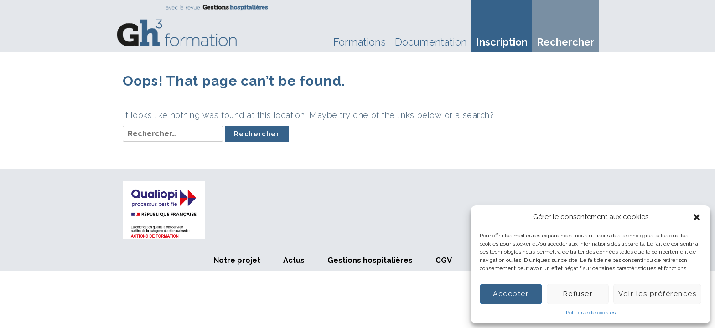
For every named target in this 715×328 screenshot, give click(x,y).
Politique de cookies (591, 312)
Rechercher (566, 42)
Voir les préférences (657, 294)
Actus (294, 260)
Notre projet (236, 260)
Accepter (510, 294)
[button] (696, 217)
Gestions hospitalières (370, 260)
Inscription (502, 42)
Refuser (578, 294)
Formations (359, 42)
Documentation (431, 42)
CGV (443, 260)
